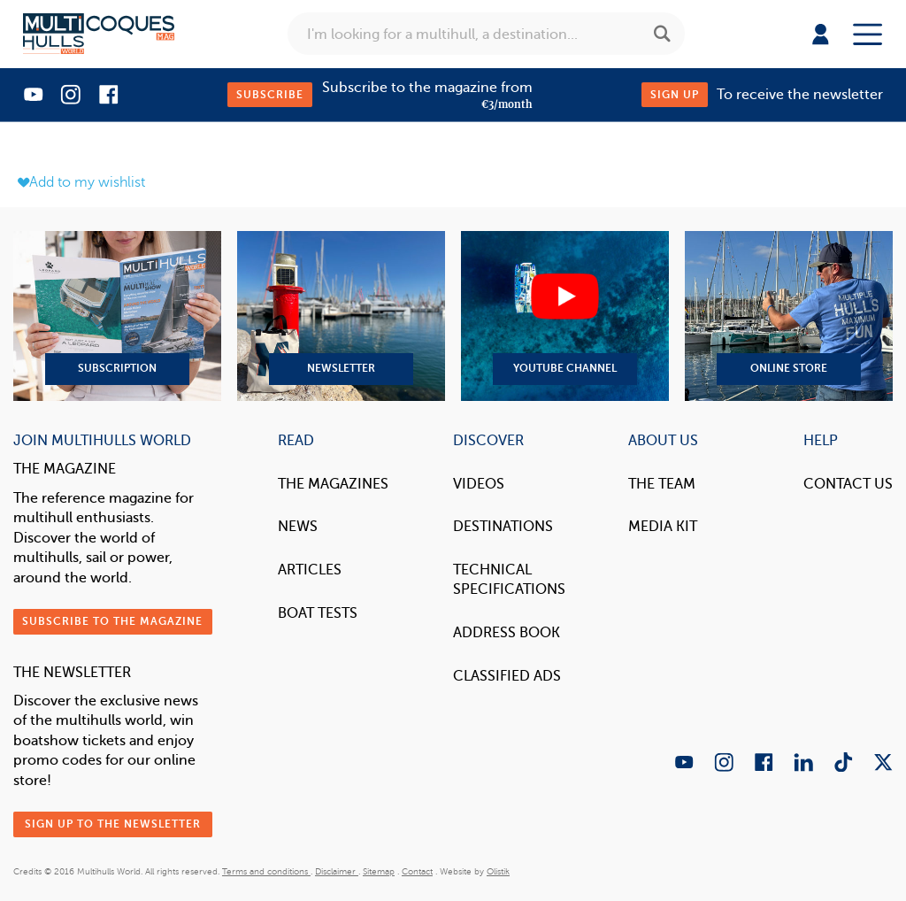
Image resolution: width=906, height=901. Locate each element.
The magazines (333, 483)
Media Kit (662, 526)
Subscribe (269, 95)
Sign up (674, 95)
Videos (478, 483)
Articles (310, 569)
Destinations (503, 526)
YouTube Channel (565, 316)
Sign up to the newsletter (113, 824)
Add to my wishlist (81, 182)
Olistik (498, 871)
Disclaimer (336, 871)
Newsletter (341, 316)
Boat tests (317, 613)
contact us (848, 483)
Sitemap (379, 871)
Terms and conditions (266, 871)
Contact (417, 871)
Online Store (789, 316)
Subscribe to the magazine (112, 621)
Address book (506, 632)
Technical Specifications (509, 579)
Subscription (117, 316)
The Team (661, 483)
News (298, 526)
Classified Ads (507, 675)
